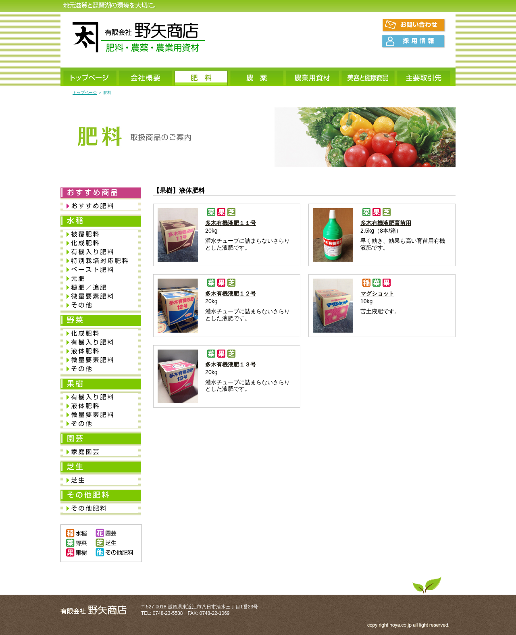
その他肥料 (100, 508)
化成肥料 (100, 243)
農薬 (257, 77)
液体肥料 (100, 351)
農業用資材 (313, 77)
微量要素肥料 (100, 296)
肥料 (201, 77)
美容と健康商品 (368, 77)
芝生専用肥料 (100, 480)
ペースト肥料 (100, 269)
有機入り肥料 (100, 252)
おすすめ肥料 (100, 206)
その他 (100, 305)
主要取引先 (424, 77)
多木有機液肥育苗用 (385, 223)
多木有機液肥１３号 (230, 364)
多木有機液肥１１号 (230, 223)
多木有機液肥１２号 (230, 293)
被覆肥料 (100, 234)
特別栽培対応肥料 (100, 260)
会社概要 (146, 77)
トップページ (90, 77)
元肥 (100, 278)
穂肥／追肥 (100, 287)
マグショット (377, 293)
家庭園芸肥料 (100, 452)
